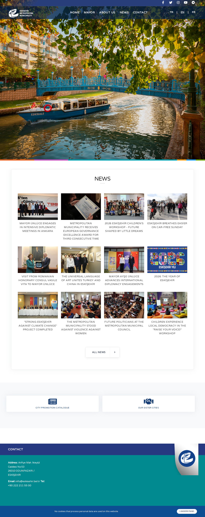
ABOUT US (107, 12)
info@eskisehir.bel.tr (24, 481)
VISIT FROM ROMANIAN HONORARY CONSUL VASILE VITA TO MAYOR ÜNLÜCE (37, 280)
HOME (73, 12)
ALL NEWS (104, 352)
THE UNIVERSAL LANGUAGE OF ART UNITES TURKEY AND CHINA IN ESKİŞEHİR (81, 280)
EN (182, 12)
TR (171, 12)
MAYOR (88, 12)
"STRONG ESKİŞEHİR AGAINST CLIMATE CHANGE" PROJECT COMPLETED (38, 325)
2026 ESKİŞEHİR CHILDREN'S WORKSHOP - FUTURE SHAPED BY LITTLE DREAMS (124, 227)
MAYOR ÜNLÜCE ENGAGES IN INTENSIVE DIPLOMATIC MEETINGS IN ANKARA (38, 227)
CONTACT (142, 12)
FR (193, 12)
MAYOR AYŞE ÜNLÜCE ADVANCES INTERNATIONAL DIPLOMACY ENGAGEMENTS (124, 280)
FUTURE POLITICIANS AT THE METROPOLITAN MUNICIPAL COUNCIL (124, 325)
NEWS (124, 12)
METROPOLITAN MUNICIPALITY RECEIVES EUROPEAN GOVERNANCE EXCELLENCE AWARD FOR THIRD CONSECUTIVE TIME (81, 231)
